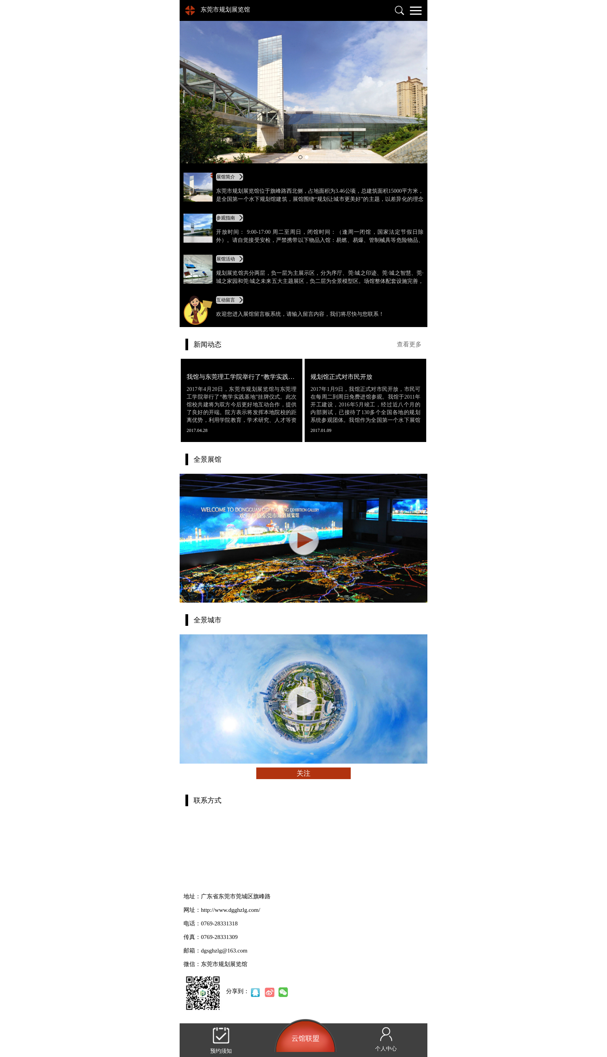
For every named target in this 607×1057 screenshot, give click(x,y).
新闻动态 (207, 344)
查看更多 (409, 344)
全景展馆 (207, 459)
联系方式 (207, 800)
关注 (303, 773)
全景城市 (207, 620)
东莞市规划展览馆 (225, 9)
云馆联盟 (305, 1038)
